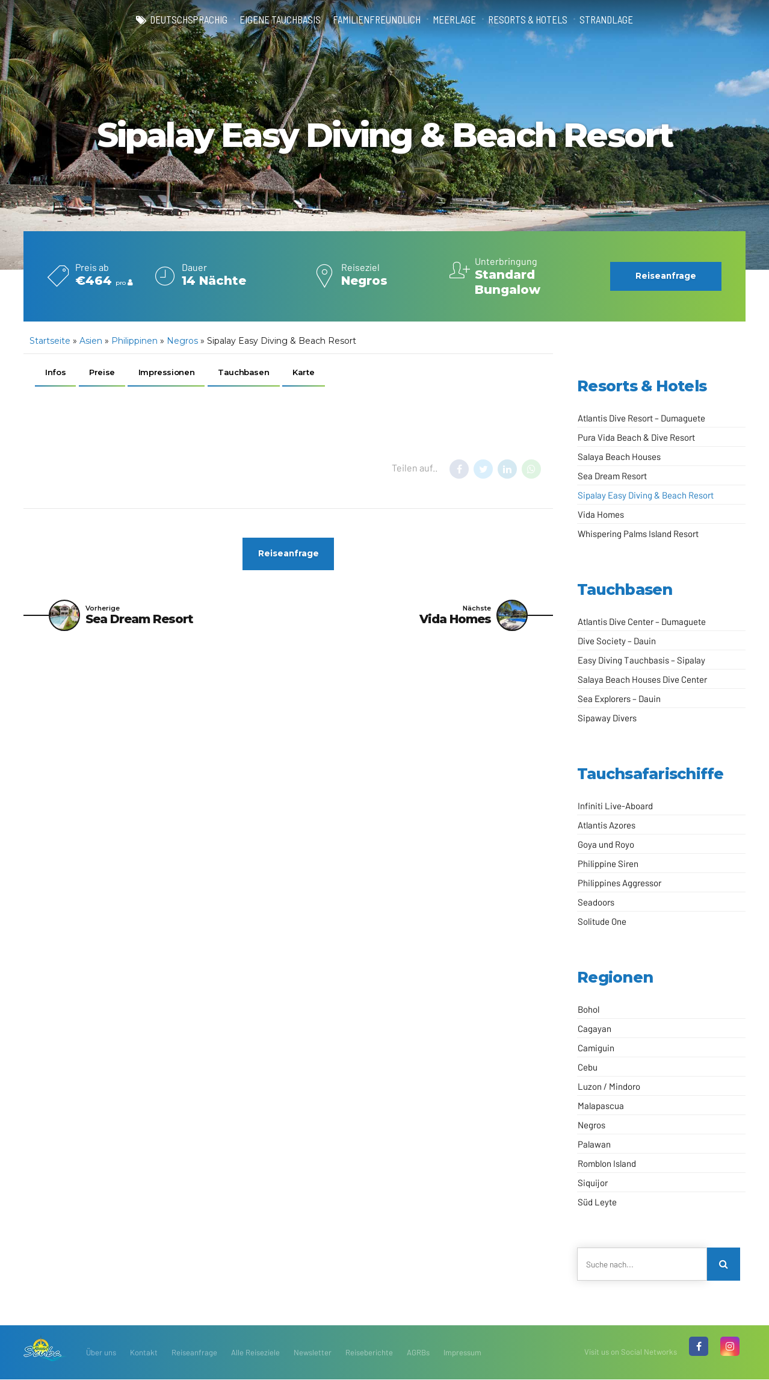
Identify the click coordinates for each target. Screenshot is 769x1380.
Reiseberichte (369, 1353)
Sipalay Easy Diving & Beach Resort (646, 495)
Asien (90, 340)
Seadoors (596, 902)
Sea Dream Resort (612, 475)
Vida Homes (601, 514)
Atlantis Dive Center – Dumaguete (642, 621)
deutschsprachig (183, 19)
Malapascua (601, 1105)
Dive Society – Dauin (617, 640)
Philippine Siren (608, 863)
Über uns (101, 1353)
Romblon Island (607, 1163)
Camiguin (596, 1047)
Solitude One (602, 921)
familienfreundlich (375, 19)
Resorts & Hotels (530, 19)
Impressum (462, 1353)
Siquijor (593, 1182)
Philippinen (134, 340)
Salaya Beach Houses (619, 456)
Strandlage (611, 19)
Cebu (588, 1066)
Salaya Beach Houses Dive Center (642, 679)
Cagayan (594, 1028)
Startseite (49, 340)
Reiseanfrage (194, 1353)
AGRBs (418, 1353)
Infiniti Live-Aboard (615, 805)
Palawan (594, 1144)
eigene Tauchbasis (276, 19)
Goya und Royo (606, 844)
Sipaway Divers (607, 717)
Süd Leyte (597, 1201)
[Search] (724, 1264)
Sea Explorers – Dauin (619, 698)
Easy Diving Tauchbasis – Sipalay (641, 659)
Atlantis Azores (606, 824)
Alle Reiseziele (255, 1353)
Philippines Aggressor (619, 882)
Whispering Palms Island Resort (638, 533)
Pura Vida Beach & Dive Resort (636, 437)
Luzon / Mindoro (609, 1086)
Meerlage (455, 19)
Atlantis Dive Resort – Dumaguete (641, 417)
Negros (182, 340)
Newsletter (313, 1353)
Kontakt (144, 1353)
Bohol (588, 1009)
